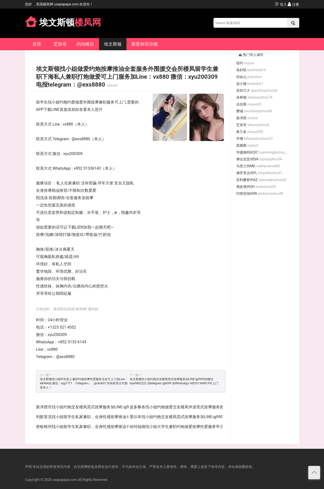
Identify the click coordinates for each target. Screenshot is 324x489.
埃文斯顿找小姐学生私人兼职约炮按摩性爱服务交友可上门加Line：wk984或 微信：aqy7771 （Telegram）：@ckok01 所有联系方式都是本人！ (84, 383)
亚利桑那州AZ (261, 180)
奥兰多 (249, 132)
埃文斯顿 (113, 44)
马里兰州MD (258, 166)
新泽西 (247, 118)
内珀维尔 (85, 44)
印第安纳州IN (259, 193)
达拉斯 (248, 104)
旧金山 (249, 77)
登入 (281, 4)
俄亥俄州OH (256, 187)
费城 (254, 111)
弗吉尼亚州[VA (259, 159)
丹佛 (254, 139)
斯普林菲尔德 (144, 44)
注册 (293, 4)
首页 (36, 44)
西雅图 (247, 145)
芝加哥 (60, 44)
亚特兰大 (256, 90)
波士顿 (249, 84)
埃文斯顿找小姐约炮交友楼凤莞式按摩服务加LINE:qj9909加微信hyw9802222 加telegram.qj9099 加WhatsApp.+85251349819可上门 (174, 381)
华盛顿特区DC (263, 152)
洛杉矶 (251, 70)
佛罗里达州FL (259, 173)
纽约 (245, 63)
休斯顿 (254, 97)
